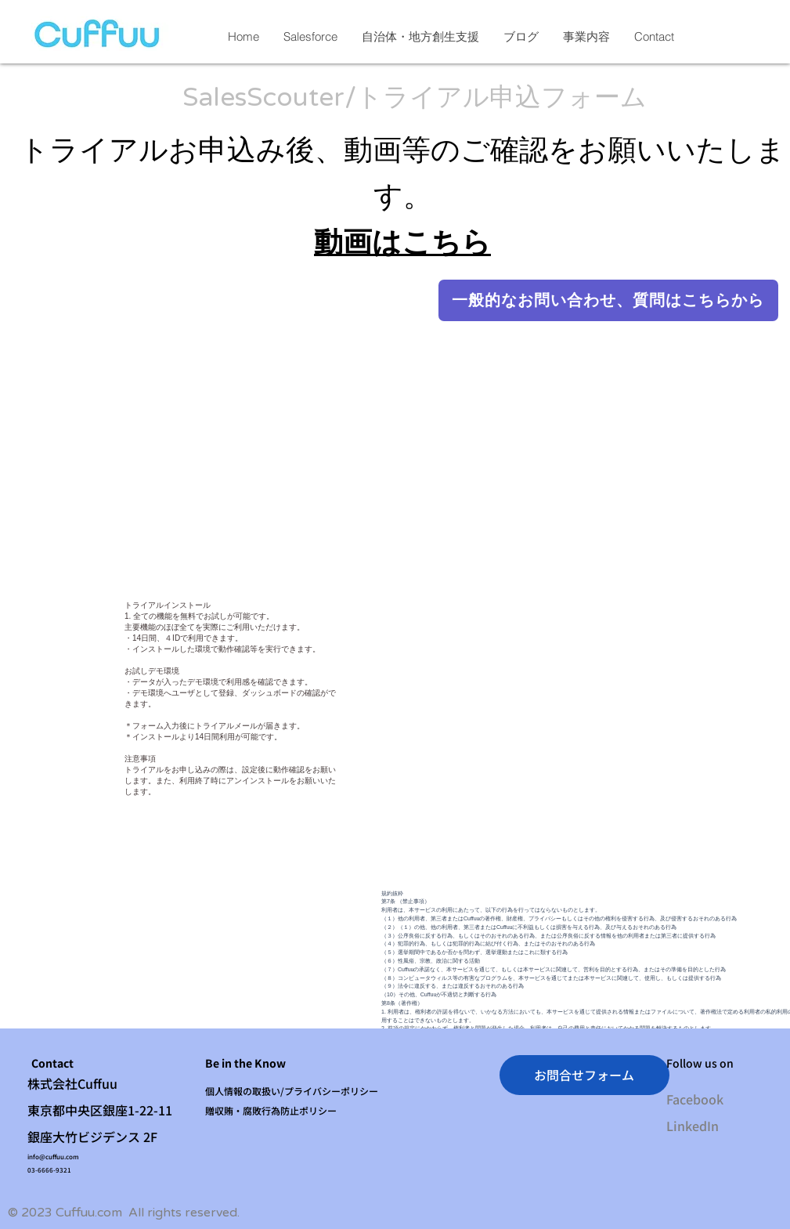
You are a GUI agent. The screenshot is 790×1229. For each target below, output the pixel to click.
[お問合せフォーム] (584, 1075)
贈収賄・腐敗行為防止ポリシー (271, 1110)
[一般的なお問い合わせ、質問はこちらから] (608, 300)
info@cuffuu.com (53, 1156)
